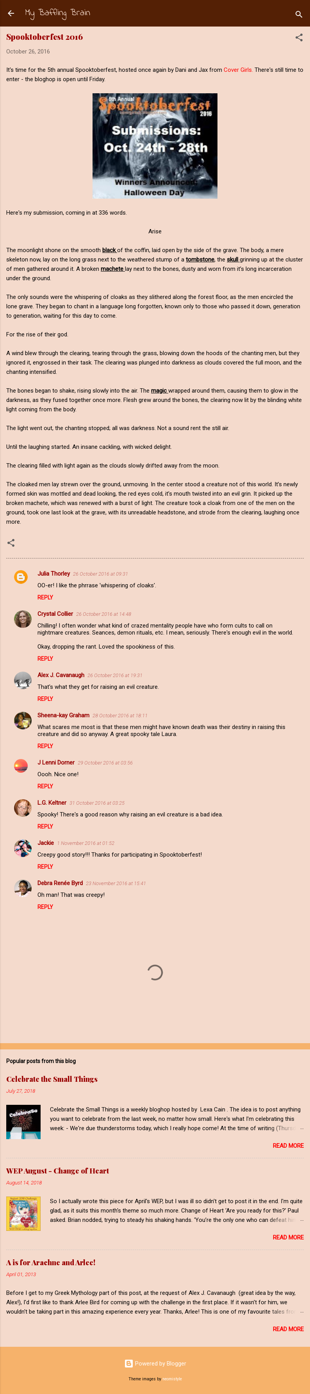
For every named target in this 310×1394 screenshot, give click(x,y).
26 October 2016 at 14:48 (103, 614)
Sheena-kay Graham (63, 715)
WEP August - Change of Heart (57, 1170)
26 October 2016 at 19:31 (115, 675)
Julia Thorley (53, 573)
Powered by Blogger (155, 1363)
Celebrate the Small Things (52, 1079)
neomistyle (172, 1379)
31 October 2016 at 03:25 (97, 803)
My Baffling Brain (57, 13)
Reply (45, 597)
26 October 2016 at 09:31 (100, 574)
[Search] (299, 16)
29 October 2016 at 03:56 (105, 763)
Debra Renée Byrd (60, 883)
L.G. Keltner (51, 802)
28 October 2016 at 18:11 (120, 715)
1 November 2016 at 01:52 (85, 843)
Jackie (45, 842)
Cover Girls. (238, 69)
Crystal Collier (55, 613)
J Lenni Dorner (56, 762)
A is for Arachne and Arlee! (50, 1262)
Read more (288, 1145)
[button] (299, 39)
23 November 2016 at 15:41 (116, 883)
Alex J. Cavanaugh (60, 675)
